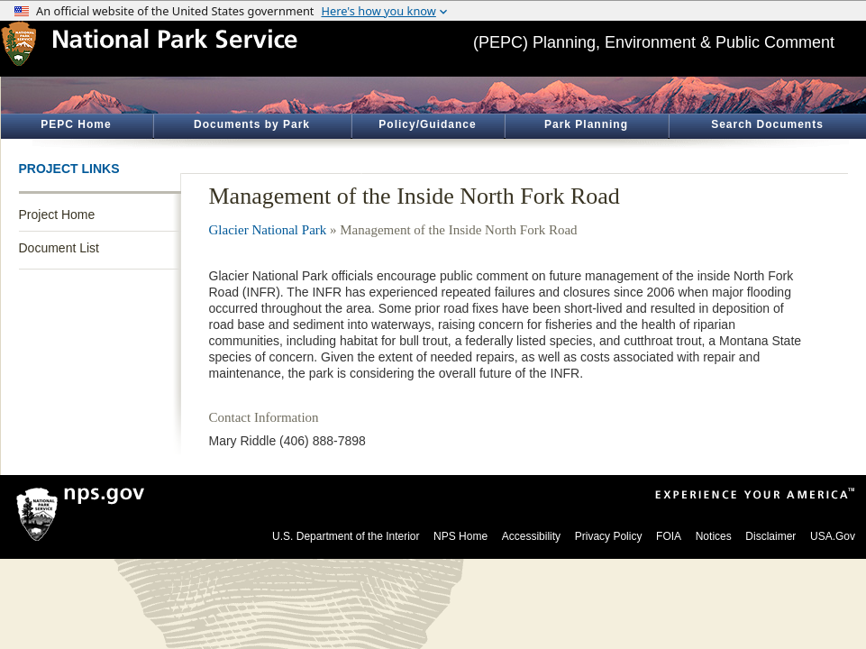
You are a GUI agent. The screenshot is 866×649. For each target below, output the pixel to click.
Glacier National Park (268, 230)
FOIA (668, 536)
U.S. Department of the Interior (345, 536)
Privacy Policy (609, 536)
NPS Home (460, 536)
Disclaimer (770, 536)
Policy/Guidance (427, 124)
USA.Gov (832, 536)
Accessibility (531, 536)
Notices (714, 536)
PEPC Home (76, 124)
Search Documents (767, 124)
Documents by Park (252, 124)
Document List (59, 248)
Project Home (57, 214)
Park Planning (586, 124)
